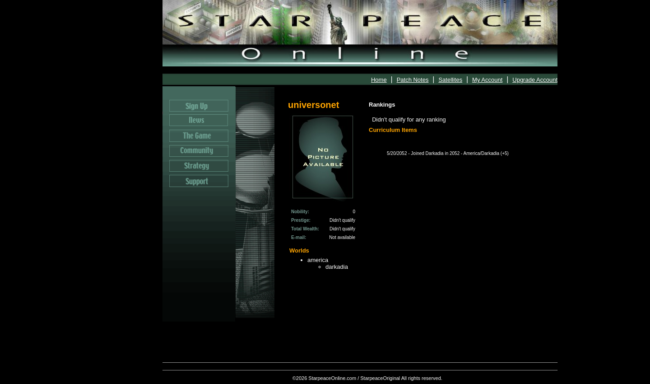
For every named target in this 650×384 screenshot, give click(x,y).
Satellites (450, 79)
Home (379, 79)
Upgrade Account (534, 79)
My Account (487, 79)
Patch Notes (413, 79)
